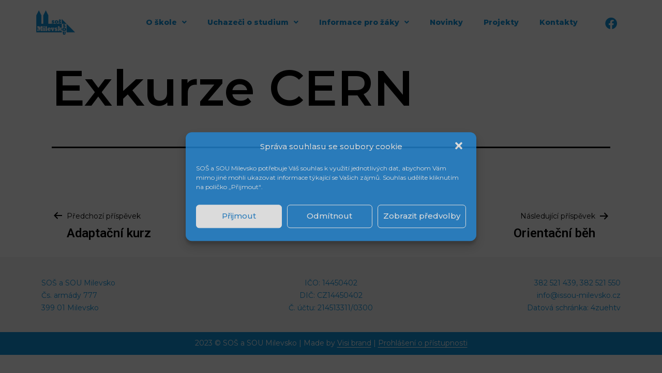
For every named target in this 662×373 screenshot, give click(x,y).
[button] (460, 146)
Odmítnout (329, 216)
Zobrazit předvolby (421, 216)
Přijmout (239, 216)
